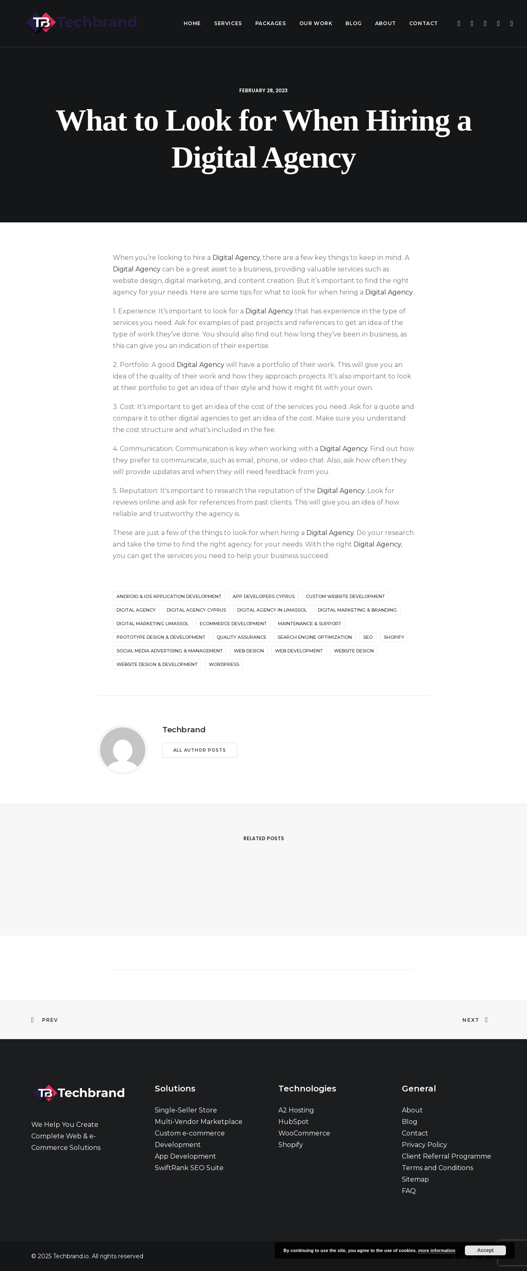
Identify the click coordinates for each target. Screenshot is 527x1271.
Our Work (316, 23)
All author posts (199, 750)
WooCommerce (304, 1133)
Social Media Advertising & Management (170, 651)
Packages (270, 23)
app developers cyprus (264, 596)
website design (354, 651)
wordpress (224, 664)
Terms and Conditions (437, 1168)
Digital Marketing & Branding (357, 610)
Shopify (290, 1145)
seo (368, 637)
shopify (394, 637)
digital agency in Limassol (272, 610)
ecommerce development (233, 623)
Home (192, 23)
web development (299, 651)
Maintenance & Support (309, 623)
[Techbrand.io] (70, 23)
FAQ (409, 1191)
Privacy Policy (424, 1145)
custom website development (345, 596)
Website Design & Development (157, 664)
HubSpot (293, 1122)
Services (228, 23)
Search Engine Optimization (314, 637)
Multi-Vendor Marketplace (199, 1122)
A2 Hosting (296, 1110)
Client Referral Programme (446, 1156)
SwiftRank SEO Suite (189, 1168)
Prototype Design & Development (161, 637)
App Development (185, 1156)
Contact (423, 23)
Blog (353, 23)
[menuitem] (192, 23)
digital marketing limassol (153, 623)
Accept (485, 1250)
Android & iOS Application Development (169, 596)
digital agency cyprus (196, 610)
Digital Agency (236, 258)
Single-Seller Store (186, 1110)
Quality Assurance (241, 637)
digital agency (136, 610)
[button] (458, 23)
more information (436, 1250)
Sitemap (415, 1179)
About (385, 23)
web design (249, 651)
